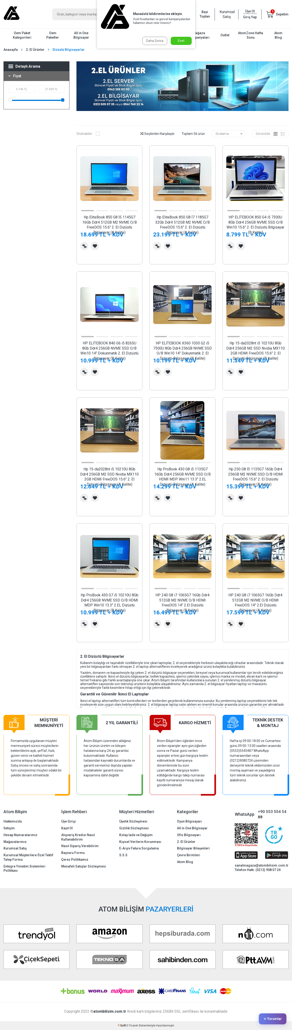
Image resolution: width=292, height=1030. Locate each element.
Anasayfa (11, 50)
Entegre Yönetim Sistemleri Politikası (24, 868)
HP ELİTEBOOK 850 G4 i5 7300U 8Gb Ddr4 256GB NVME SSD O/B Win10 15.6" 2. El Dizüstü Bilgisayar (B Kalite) (255, 224)
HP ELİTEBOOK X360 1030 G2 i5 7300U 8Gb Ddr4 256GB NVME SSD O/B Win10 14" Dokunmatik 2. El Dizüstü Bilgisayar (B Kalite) (182, 350)
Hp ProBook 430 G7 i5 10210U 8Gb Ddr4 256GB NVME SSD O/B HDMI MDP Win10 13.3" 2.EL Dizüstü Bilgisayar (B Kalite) (109, 602)
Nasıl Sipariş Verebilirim (80, 846)
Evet (181, 41)
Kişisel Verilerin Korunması (140, 842)
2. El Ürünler (35, 50)
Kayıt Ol (67, 828)
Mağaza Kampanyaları (198, 35)
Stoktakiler (88, 134)
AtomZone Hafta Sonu (250, 35)
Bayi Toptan (205, 14)
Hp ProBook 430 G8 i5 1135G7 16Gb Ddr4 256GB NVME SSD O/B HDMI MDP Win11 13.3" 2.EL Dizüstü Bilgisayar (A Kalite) (182, 476)
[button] (87, 210)
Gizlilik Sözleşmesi (134, 828)
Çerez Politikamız (74, 859)
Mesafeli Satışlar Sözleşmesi (83, 866)
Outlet (224, 35)
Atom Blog (278, 35)
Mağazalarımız (15, 842)
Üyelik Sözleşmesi (133, 821)
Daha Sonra (154, 41)
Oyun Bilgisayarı (189, 821)
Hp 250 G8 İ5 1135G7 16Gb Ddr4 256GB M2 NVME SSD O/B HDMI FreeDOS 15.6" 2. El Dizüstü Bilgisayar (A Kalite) (255, 476)
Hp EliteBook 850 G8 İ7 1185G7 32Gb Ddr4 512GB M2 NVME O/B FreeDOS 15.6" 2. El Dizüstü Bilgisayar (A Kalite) (182, 224)
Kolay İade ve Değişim (136, 835)
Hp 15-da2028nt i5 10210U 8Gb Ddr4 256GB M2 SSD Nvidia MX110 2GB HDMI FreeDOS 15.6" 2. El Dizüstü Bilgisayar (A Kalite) (109, 476)
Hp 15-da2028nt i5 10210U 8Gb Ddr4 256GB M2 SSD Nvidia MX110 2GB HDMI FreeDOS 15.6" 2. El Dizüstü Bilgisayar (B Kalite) (255, 350)
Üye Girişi (68, 821)
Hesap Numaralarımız (20, 835)
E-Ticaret (132, 1025)
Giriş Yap (250, 17)
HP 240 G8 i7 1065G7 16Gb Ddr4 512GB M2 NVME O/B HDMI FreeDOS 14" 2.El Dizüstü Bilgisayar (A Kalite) (255, 602)
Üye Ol (250, 11)
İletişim (9, 828)
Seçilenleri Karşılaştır (157, 134)
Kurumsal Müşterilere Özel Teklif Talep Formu (28, 857)
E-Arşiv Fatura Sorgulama (139, 848)
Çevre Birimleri (188, 855)
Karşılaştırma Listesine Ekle (84, 246)
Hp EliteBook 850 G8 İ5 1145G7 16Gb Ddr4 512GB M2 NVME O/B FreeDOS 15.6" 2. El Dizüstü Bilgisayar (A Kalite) (109, 224)
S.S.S (123, 855)
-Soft (122, 1025)
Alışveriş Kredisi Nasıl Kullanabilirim (78, 837)
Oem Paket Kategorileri (22, 35)
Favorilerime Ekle (95, 246)
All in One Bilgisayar (81, 35)
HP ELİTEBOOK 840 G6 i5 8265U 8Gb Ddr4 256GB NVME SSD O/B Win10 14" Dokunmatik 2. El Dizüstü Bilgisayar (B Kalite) (109, 350)
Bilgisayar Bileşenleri (193, 848)
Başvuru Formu (73, 853)
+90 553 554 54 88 (272, 814)
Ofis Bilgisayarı (189, 835)
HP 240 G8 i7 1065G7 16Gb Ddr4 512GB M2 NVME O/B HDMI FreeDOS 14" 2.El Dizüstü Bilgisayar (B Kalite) (182, 602)
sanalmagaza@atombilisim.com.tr (261, 865)
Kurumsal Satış (227, 14)
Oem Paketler (52, 35)
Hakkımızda (13, 821)
